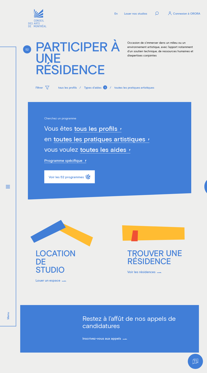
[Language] (116, 13)
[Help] (195, 361)
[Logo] (37, 18)
